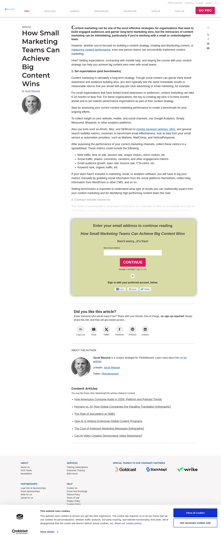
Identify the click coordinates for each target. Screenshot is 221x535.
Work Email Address (112, 249)
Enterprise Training (76, 471)
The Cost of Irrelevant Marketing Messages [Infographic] (109, 429)
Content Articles (84, 389)
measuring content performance (90, 50)
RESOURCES (101, 11)
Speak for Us (27, 498)
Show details (47, 529)
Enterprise (189, 3)
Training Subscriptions (77, 468)
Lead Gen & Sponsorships (33, 488)
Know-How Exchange (77, 492)
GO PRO (205, 10)
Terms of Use (73, 498)
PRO (26, 11)
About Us (25, 468)
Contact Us (72, 488)
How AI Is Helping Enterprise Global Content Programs (108, 421)
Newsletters (26, 474)
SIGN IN (155, 11)
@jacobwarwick (110, 374)
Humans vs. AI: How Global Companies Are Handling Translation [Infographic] (122, 407)
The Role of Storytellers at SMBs (94, 414)
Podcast (199, 3)
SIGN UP (179, 11)
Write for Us (26, 495)
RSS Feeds (26, 471)
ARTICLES (50, 11)
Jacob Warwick (32, 91)
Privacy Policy (73, 501)
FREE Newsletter (175, 3)
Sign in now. (141, 270)
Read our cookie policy (128, 520)
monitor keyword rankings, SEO (155, 129)
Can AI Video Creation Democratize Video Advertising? (108, 436)
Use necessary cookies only (195, 520)
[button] (120, 289)
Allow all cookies (195, 510)
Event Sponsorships (30, 492)
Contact (209, 3)
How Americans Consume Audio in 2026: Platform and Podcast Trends (118, 399)
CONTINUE (132, 263)
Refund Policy (73, 495)
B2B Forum (72, 474)
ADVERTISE (130, 11)
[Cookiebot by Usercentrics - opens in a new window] (19, 529)
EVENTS (74, 11)
